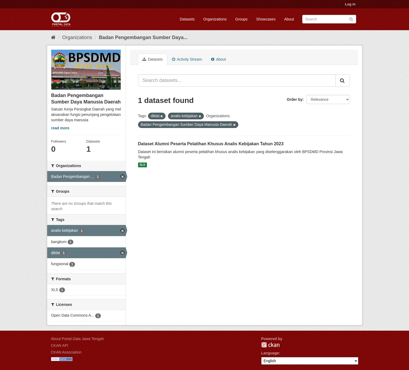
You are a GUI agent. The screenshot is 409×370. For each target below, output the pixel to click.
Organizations (214, 19)
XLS (142, 165)
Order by (295, 99)
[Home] (53, 37)
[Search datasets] (329, 19)
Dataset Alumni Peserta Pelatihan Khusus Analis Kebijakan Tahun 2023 (211, 143)
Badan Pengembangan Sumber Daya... (143, 37)
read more (60, 128)
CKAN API (59, 345)
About (289, 19)
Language (270, 353)
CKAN (270, 345)
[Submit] (351, 18)
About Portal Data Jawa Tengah (77, 339)
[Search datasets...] (237, 80)
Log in (350, 4)
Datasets (187, 19)
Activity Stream (187, 59)
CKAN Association (66, 352)
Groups (241, 19)
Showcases (266, 19)
